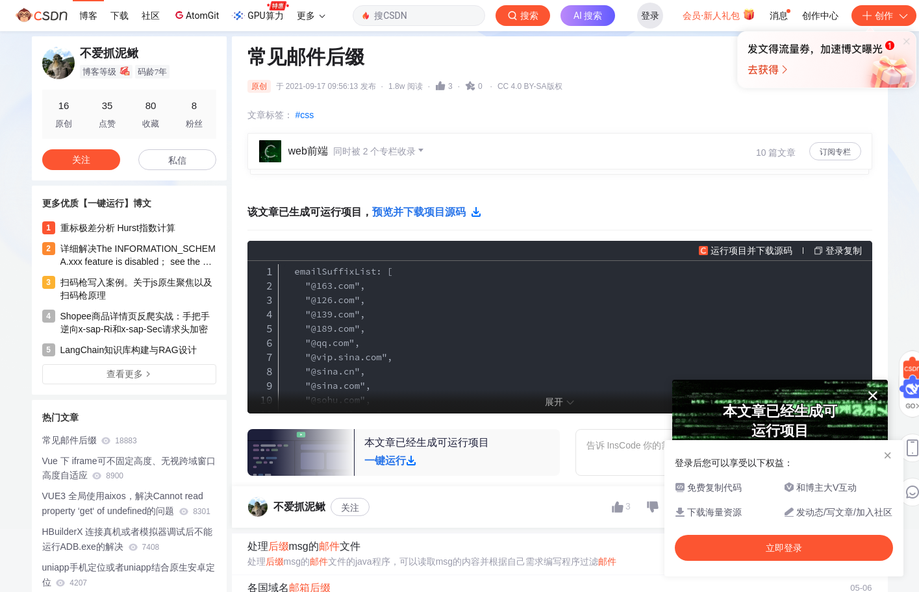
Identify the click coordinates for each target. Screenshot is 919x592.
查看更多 (129, 374)
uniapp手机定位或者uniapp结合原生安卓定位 (128, 574)
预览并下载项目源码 (426, 212)
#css (305, 115)
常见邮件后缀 (89, 440)
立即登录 (554, 123)
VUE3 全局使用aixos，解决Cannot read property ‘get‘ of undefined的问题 (126, 503)
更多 (311, 15)
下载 (119, 15)
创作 (884, 15)
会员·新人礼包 (719, 14)
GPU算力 (260, 11)
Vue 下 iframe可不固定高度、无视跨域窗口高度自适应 (129, 468)
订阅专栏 (835, 151)
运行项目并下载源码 (751, 250)
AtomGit (196, 15)
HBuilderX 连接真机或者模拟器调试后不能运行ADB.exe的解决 (127, 539)
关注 (350, 507)
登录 (650, 15)
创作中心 (820, 15)
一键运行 (390, 460)
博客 (88, 15)
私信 (177, 160)
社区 (151, 15)
